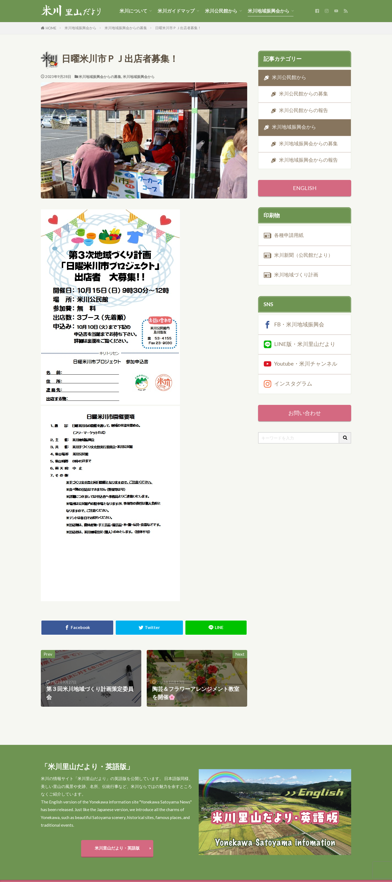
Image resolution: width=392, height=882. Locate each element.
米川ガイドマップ (176, 11)
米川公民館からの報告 (303, 110)
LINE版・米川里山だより (304, 344)
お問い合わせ (304, 413)
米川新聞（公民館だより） (303, 255)
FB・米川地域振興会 (299, 324)
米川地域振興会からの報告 (308, 160)
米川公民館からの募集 (303, 94)
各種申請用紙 (289, 235)
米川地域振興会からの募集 (126, 28)
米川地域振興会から (268, 11)
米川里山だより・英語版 (117, 847)
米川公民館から (221, 11)
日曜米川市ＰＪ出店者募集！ (178, 28)
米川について (133, 11)
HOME (51, 28)
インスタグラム (293, 383)
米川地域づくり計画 (296, 275)
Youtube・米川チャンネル (305, 363)
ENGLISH (305, 188)
